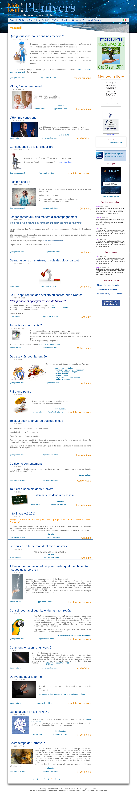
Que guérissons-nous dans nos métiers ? (37, 36)
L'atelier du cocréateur (64, 368)
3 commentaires (39, 109)
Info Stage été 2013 (23, 513)
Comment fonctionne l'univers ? (30, 647)
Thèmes (56, 20)
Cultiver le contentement (26, 463)
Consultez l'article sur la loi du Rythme (74, 636)
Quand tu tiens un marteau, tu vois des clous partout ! (45, 260)
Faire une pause (20, 391)
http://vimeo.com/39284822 (57, 663)
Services (76, 20)
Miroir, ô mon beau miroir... (27, 86)
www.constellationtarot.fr (47, 790)
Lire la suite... (62, 106)
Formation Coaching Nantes (97, 790)
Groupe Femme (61, 376)
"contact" (51, 306)
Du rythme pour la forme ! (27, 676)
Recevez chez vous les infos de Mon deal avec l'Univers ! (114, 155)
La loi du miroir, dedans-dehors (110, 294)
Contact (97, 20)
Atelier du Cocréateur (29, 20)
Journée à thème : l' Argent (66, 372)
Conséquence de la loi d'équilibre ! (32, 146)
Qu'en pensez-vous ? (17, 78)
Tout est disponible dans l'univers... (33, 489)
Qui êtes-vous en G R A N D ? (29, 711)
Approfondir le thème (48, 78)
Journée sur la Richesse (107, 289)
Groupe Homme (61, 374)
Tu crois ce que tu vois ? (26, 325)
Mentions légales (83, 789)
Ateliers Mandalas (62, 380)
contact (93, 789)
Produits (66, 20)
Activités (46, 20)
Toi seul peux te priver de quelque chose (36, 420)
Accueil (13, 20)
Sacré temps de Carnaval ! (27, 743)
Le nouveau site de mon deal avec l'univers (38, 546)
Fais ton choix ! (20, 181)
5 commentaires (15, 557)
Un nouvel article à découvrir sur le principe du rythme (62, 694)
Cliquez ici (14, 70)
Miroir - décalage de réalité (108, 285)
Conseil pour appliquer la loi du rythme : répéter (41, 610)
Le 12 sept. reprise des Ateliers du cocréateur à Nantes (46, 295)
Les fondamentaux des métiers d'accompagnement (43, 216)
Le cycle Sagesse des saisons (67, 378)
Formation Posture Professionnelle (72, 790)
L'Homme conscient (23, 117)
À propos (87, 20)
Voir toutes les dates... (117, 143)
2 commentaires (15, 138)
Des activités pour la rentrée (28, 356)
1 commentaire (15, 286)
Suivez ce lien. (85, 475)
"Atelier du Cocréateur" (59, 308)
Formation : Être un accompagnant (69, 370)
